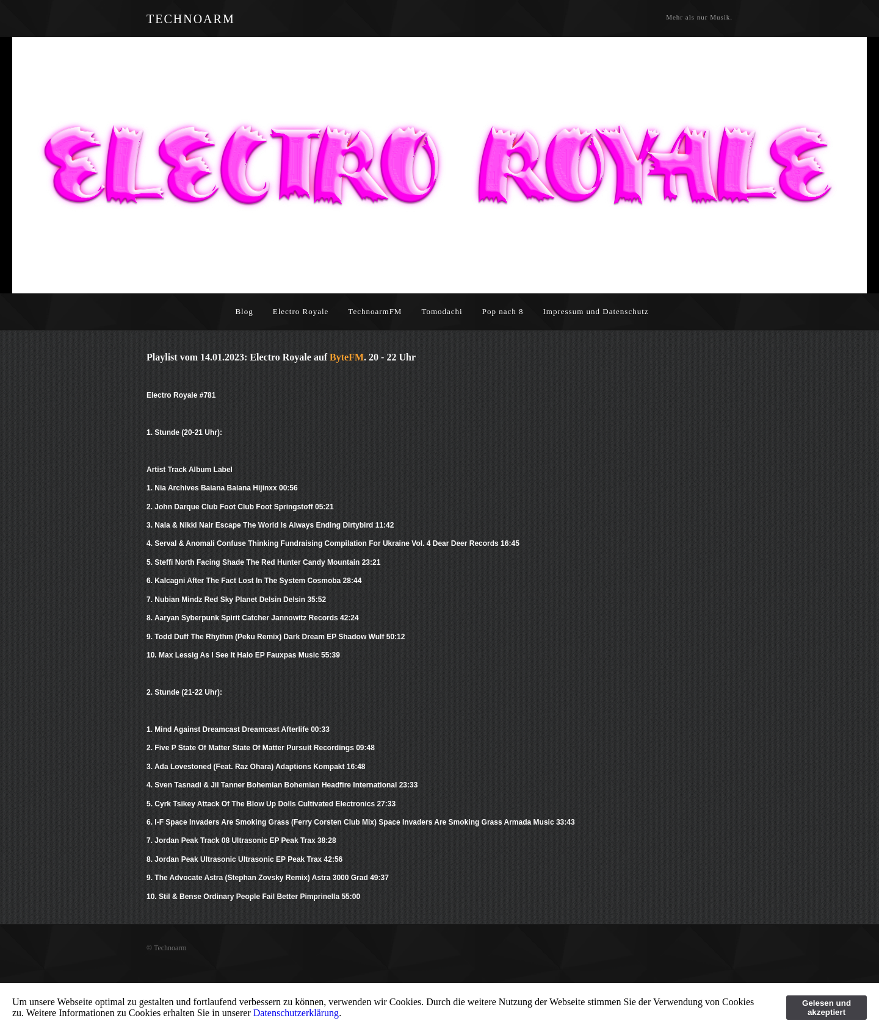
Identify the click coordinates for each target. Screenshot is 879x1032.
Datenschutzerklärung (296, 1013)
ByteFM (347, 357)
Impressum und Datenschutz (596, 311)
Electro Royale (301, 311)
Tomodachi (441, 311)
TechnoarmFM (375, 311)
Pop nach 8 (503, 311)
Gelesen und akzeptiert (826, 1007)
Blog (244, 311)
